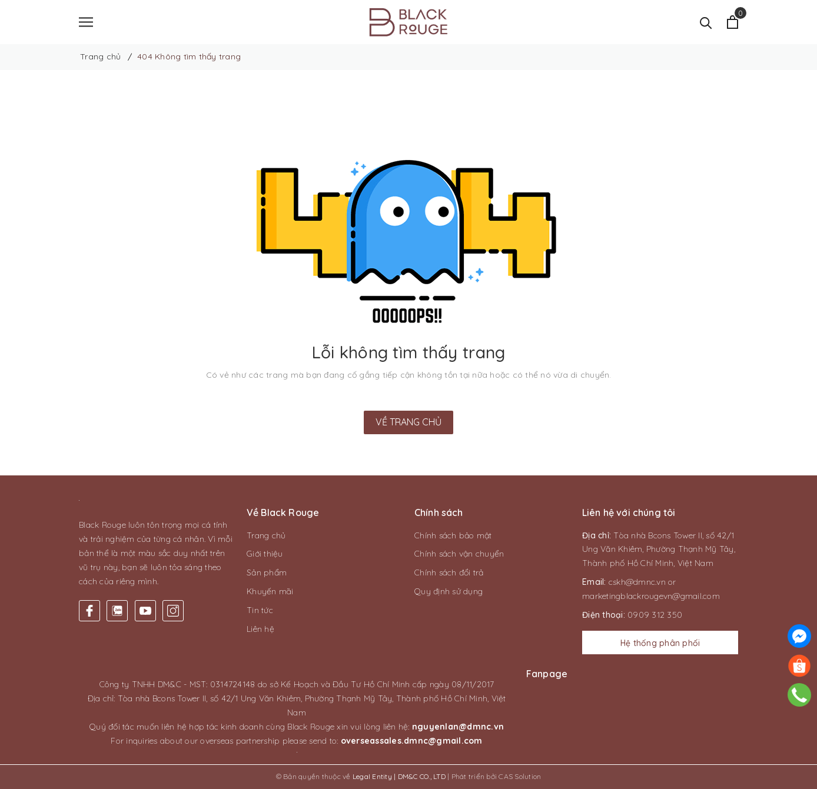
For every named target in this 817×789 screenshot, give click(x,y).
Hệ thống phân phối (660, 643)
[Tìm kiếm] (706, 22)
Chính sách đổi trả (449, 572)
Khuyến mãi (270, 591)
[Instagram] (173, 611)
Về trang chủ (408, 422)
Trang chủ (266, 535)
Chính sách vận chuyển (459, 554)
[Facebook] (89, 611)
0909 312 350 (654, 615)
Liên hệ (260, 629)
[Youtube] (145, 611)
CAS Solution (520, 777)
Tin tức (260, 610)
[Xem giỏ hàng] (732, 22)
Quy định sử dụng (448, 591)
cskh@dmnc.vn (637, 582)
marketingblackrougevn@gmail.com (651, 596)
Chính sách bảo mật (453, 535)
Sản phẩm (267, 572)
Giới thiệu (265, 554)
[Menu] (86, 22)
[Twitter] (117, 611)
